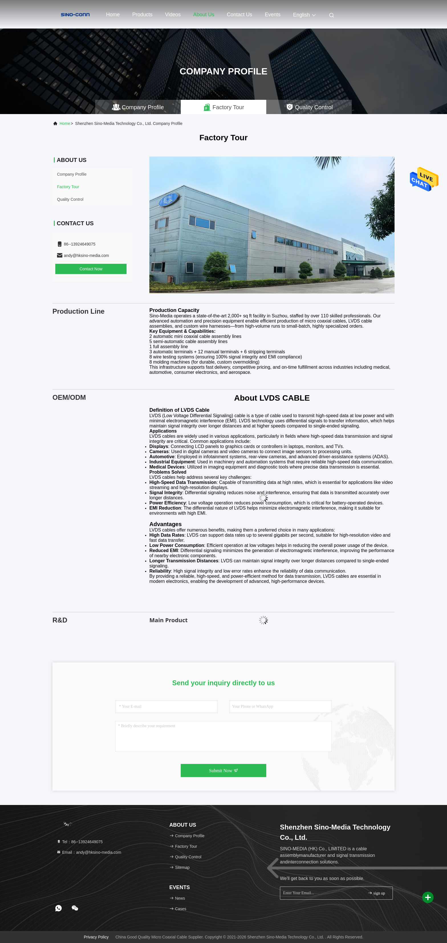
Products (142, 14)
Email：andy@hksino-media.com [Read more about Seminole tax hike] (88, 852)
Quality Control (70, 199)
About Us (203, 14)
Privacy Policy (96, 937)
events (273, 14)
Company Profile (72, 174)
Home (113, 14)
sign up (376, 893)
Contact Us (239, 14)
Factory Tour (68, 186)
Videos (173, 14)
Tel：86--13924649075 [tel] (79, 841)
